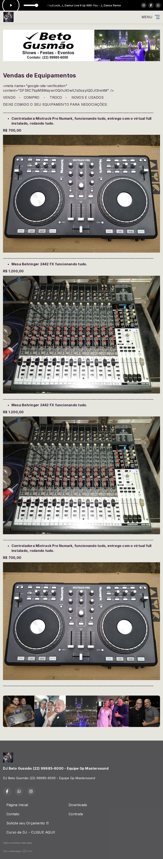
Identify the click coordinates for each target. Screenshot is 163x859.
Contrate (76, 814)
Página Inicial (17, 805)
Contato (13, 814)
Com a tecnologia (18, 851)
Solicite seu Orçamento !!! (27, 823)
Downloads (78, 805)
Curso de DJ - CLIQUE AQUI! (30, 832)
